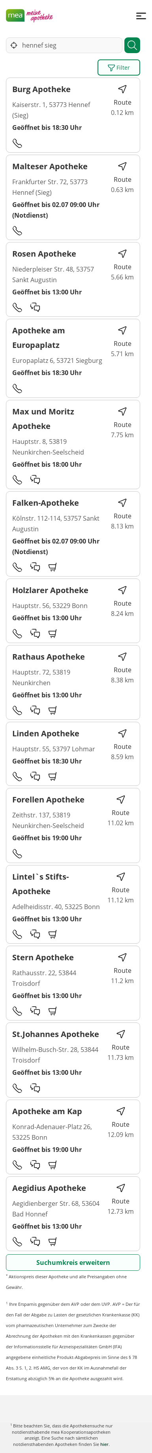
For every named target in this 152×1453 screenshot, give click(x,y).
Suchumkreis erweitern (73, 1262)
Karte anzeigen (76, 1441)
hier (104, 1444)
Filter (119, 68)
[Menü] (141, 15)
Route (122, 95)
